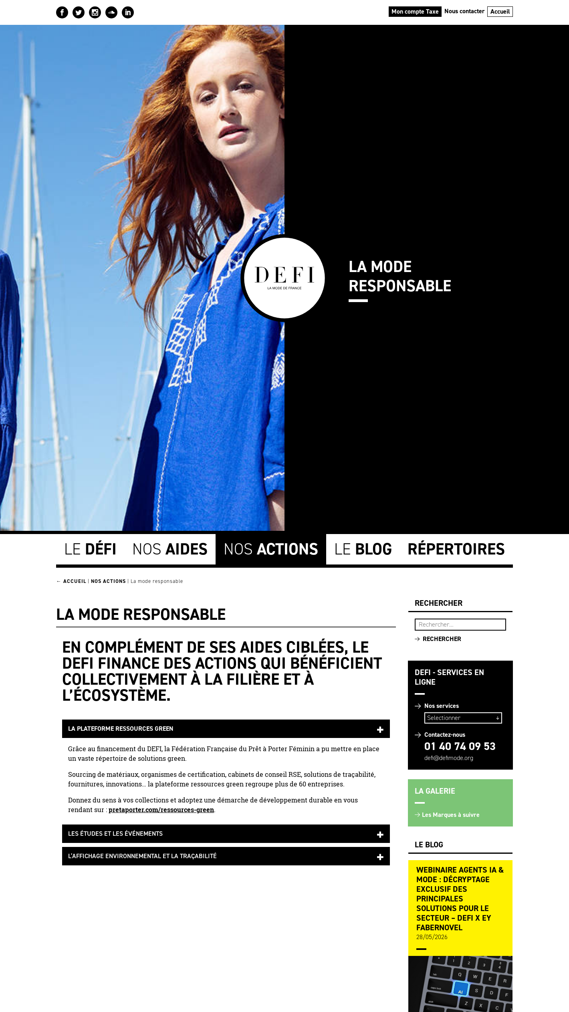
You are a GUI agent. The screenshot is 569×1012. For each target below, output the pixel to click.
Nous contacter (464, 11)
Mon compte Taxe (415, 11)
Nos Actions (108, 581)
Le (90, 549)
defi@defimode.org (448, 758)
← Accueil (71, 581)
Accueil (500, 11)
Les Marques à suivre (451, 814)
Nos (170, 549)
